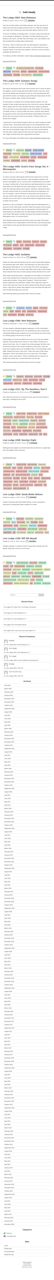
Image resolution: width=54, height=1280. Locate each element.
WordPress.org (8, 1265)
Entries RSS (27, 1274)
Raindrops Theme (27, 1278)
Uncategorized (11, 1247)
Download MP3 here (9, 72)
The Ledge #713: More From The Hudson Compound (20, 618)
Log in (6, 1256)
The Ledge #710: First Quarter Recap (15, 636)
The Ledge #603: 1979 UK (14, 679)
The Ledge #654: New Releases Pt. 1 (18, 655)
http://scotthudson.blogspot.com (40, 67)
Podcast (9, 1244)
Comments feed (9, 1262)
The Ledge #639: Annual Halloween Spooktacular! (22, 671)
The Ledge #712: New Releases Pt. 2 (15, 624)
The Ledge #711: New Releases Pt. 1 (15, 630)
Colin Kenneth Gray (15, 683)
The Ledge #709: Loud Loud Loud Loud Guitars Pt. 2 (19, 641)
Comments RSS (27, 1276)
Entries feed (8, 1259)
